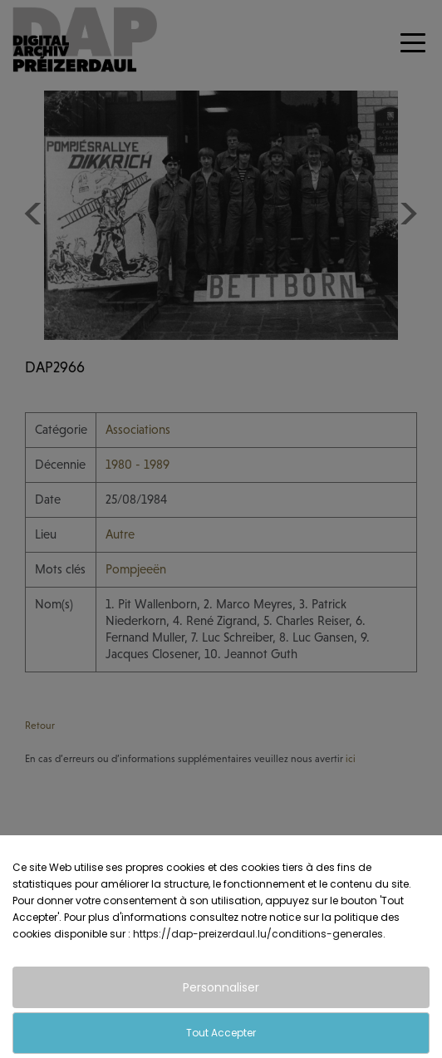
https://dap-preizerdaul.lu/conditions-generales (258, 934)
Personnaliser (221, 987)
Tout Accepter (221, 1033)
